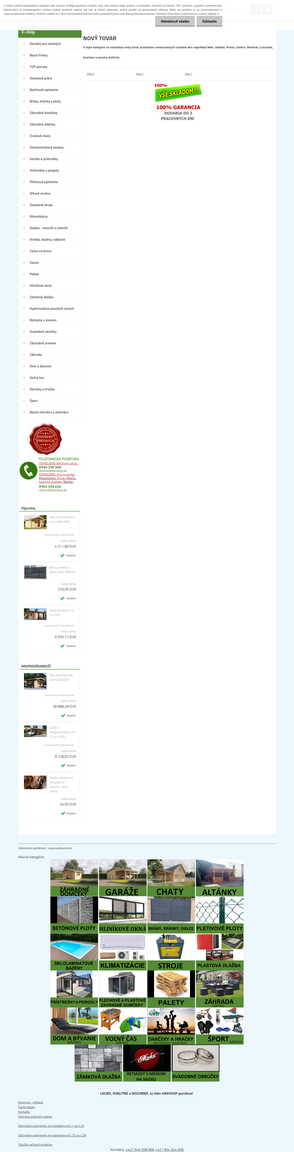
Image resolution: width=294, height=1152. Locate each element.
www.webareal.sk (60, 848)
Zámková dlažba (42, 297)
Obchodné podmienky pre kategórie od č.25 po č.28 (52, 1135)
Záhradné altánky (42, 124)
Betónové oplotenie (44, 89)
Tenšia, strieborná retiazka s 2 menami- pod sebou (61, 784)
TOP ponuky (38, 66)
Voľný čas (37, 377)
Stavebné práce (41, 78)
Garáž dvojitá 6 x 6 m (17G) (61, 612)
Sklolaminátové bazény (47, 147)
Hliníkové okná (41, 285)
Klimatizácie (39, 216)
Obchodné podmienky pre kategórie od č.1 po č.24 (51, 1125)
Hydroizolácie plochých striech (52, 308)
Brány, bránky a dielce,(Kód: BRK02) (62, 569)
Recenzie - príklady (31, 1102)
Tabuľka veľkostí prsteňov (35, 1144)
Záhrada (36, 354)
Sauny (34, 262)
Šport (34, 400)
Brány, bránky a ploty (45, 101)
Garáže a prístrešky (44, 158)
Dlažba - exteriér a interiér (49, 228)
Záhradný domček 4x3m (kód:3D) (61, 677)
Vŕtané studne (40, 193)
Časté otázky (26, 1107)
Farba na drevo (41, 251)
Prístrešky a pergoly (44, 170)
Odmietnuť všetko (175, 21)
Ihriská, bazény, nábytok (47, 239)
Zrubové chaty (40, 135)
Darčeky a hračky (42, 389)
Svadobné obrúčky (43, 331)
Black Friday (39, 55)
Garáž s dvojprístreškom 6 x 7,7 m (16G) (62, 732)
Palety (34, 274)
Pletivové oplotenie (44, 181)
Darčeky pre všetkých (45, 43)
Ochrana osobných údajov (35, 1116)
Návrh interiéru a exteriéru (49, 412)
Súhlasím (209, 21)
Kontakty (24, 1111)
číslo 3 (90, 74)
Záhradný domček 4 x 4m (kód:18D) (62, 519)
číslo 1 (188, 74)
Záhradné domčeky (44, 112)
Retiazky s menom (43, 320)
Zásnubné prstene (43, 343)
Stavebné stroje (41, 205)
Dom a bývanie (40, 366)
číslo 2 (139, 74)
